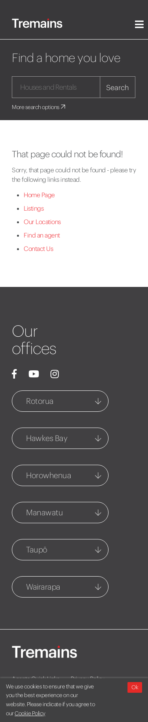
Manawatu (44, 512)
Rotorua (40, 401)
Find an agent (42, 235)
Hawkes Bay (46, 438)
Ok (134, 687)
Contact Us (38, 249)
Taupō (36, 549)
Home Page (39, 195)
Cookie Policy (30, 713)
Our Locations (42, 222)
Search (117, 87)
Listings (33, 208)
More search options (39, 107)
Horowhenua (48, 475)
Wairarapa (43, 587)
